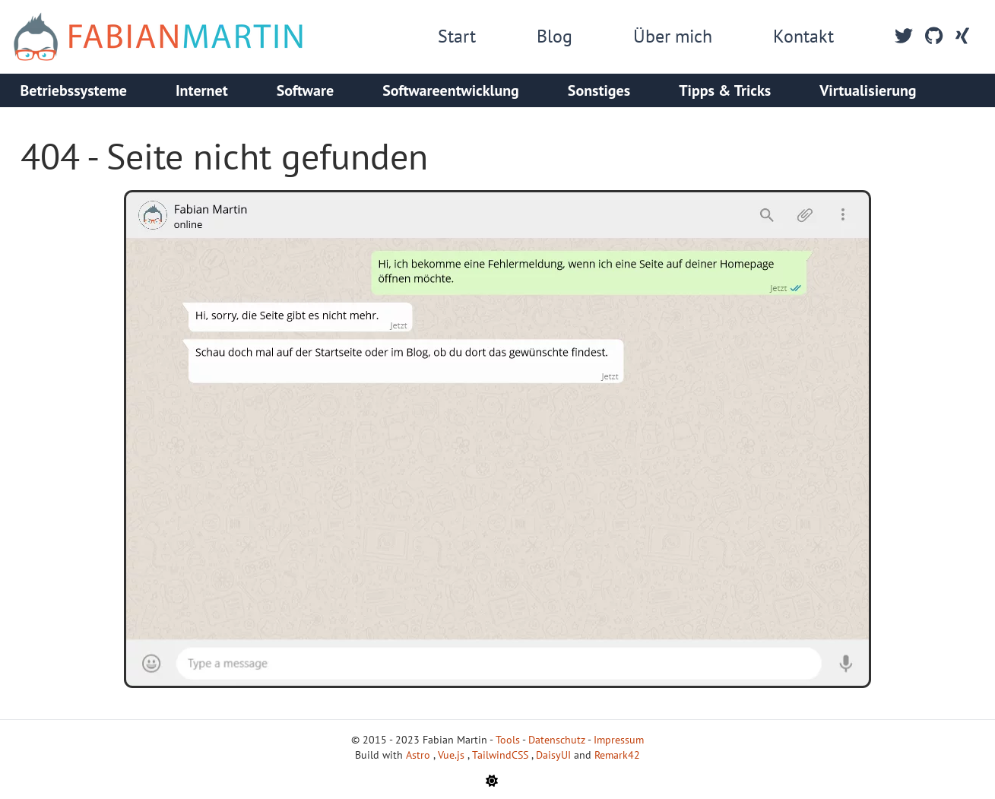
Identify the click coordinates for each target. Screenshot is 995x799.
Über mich (672, 36)
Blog (554, 36)
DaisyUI (555, 755)
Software (305, 90)
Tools (508, 740)
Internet (202, 90)
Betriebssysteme (74, 90)
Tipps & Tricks (725, 90)
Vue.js (452, 755)
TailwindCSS (501, 755)
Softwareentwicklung (450, 90)
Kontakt (803, 36)
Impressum (619, 740)
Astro (419, 755)
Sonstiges (599, 90)
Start (457, 36)
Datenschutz (556, 740)
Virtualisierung (867, 90)
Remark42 (617, 755)
